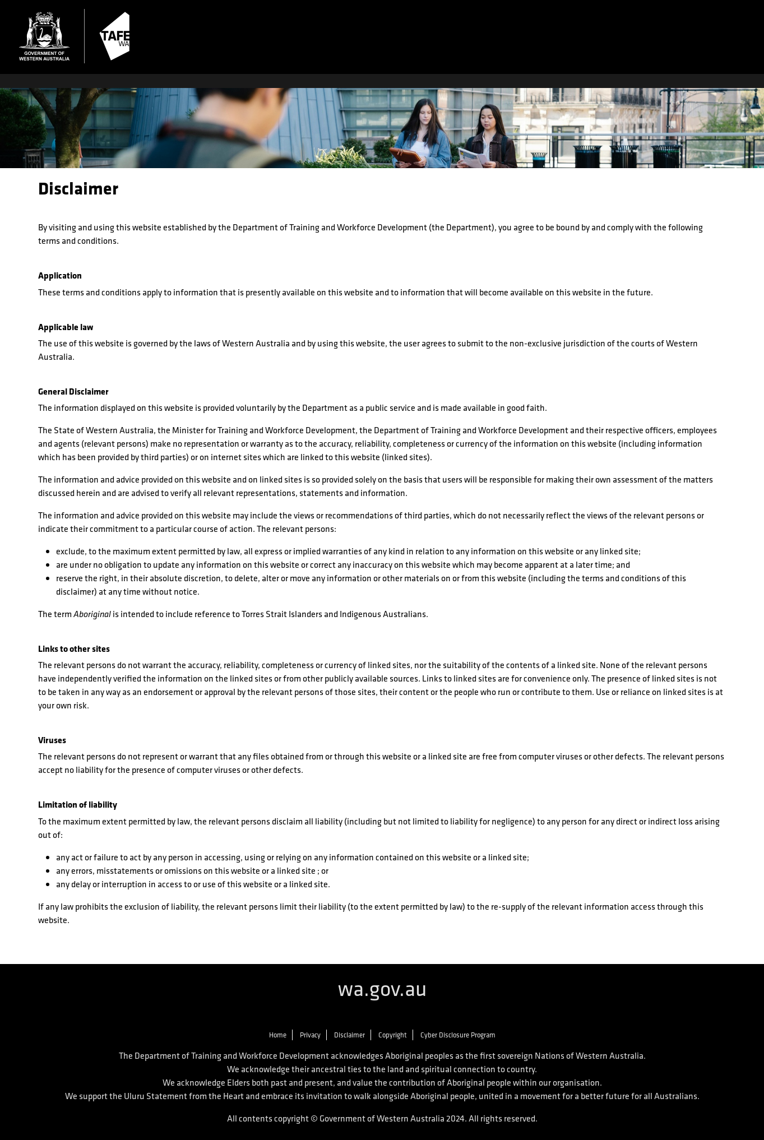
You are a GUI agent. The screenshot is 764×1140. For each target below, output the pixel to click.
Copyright (392, 1035)
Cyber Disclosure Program (458, 1035)
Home (277, 1035)
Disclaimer (349, 1035)
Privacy (310, 1035)
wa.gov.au (382, 988)
